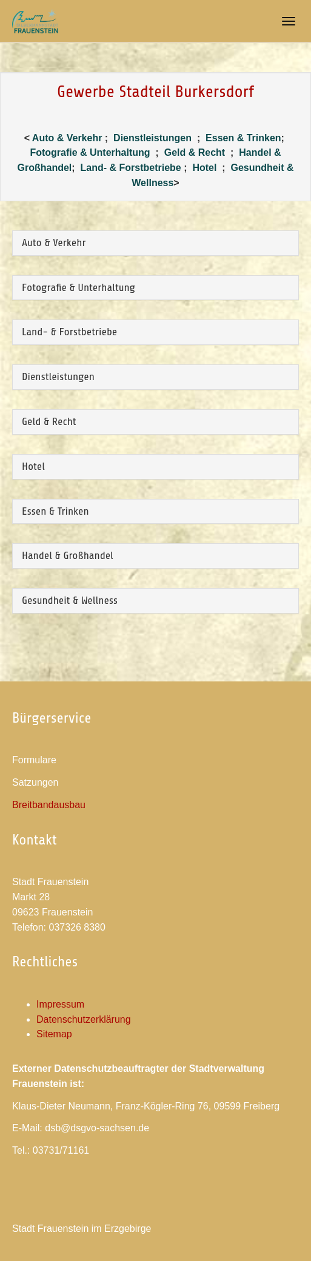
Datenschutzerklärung (83, 1019)
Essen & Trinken (243, 138)
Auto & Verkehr (68, 138)
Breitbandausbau (48, 805)
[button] (155, 243)
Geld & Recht (196, 152)
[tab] (155, 243)
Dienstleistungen (152, 138)
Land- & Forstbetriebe (131, 167)
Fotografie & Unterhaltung (90, 152)
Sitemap (54, 1034)
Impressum (60, 1004)
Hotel (204, 167)
